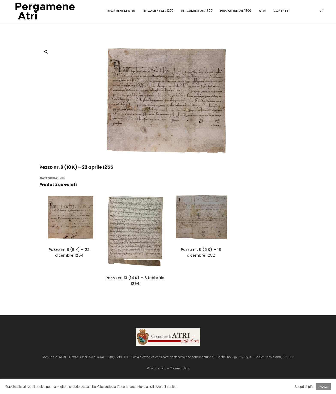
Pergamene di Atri (120, 11)
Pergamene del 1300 (196, 11)
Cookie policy (179, 368)
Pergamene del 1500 (235, 11)
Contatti (281, 11)
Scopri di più (304, 386)
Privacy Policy (156, 368)
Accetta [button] (323, 386)
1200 (62, 178)
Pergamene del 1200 (158, 11)
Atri (262, 11)
